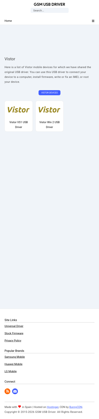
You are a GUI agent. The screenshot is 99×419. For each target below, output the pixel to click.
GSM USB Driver (49, 4)
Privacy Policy (13, 340)
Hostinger (52, 407)
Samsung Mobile (15, 357)
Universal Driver (14, 326)
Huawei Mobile (13, 364)
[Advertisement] (49, 37)
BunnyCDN (75, 407)
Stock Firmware (14, 333)
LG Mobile (11, 371)
